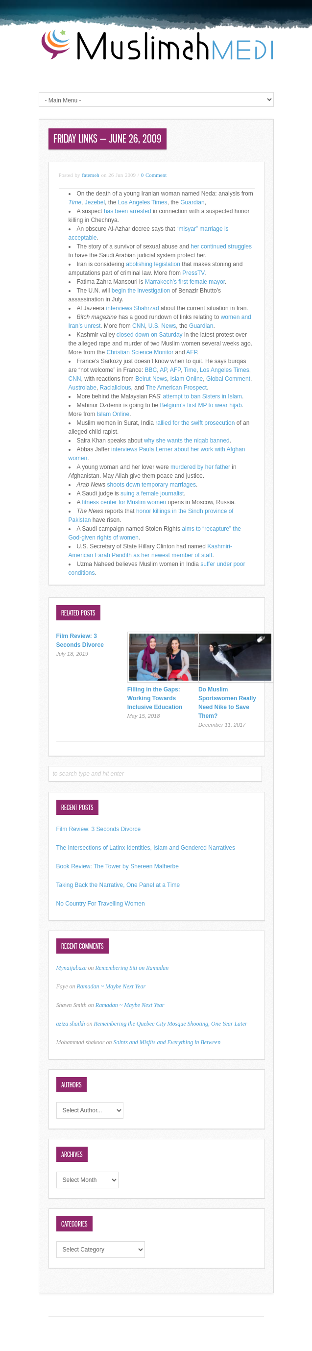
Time (190, 370)
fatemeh (90, 175)
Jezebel (95, 202)
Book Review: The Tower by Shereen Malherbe (117, 866)
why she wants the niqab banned (187, 440)
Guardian (192, 202)
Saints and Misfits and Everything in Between (167, 1042)
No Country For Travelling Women (100, 903)
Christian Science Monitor (140, 352)
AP (163, 370)
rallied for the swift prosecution (195, 422)
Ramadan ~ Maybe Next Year (110, 986)
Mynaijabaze (71, 967)
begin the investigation (142, 290)
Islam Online (186, 378)
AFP (191, 352)
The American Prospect (176, 387)
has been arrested (127, 211)
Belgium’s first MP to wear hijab (201, 405)
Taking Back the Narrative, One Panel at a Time (118, 885)
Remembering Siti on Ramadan (132, 967)
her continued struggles (221, 246)
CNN (138, 325)
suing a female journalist (151, 493)
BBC (151, 370)
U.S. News (162, 325)
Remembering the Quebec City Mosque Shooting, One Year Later (170, 1023)
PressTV (193, 273)
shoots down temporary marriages (151, 484)
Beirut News (151, 378)
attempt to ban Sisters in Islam (202, 396)
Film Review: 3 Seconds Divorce (98, 829)
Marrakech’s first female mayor (185, 281)
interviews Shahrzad (131, 308)
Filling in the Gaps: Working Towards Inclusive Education (155, 698)
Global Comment (228, 378)
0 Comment (154, 175)
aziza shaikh (70, 1023)
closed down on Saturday (149, 334)
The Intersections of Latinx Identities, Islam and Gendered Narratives (146, 847)
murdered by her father (200, 467)
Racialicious (115, 387)
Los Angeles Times (143, 202)
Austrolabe (82, 387)
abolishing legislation (153, 264)
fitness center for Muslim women (124, 502)
